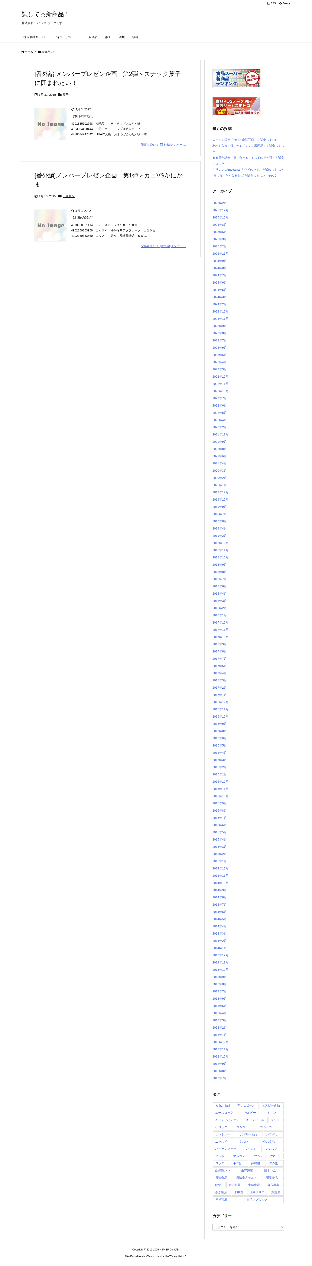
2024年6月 (219, 282)
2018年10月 (220, 557)
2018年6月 (219, 586)
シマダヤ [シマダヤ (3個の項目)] (272, 1134)
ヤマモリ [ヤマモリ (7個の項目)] (275, 1156)
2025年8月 (219, 224)
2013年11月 (220, 962)
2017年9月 (219, 644)
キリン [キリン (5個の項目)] (271, 1112)
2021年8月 (219, 449)
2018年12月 (220, 543)
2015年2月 (219, 854)
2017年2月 (219, 687)
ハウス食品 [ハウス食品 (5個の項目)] (267, 1141)
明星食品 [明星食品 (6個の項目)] (272, 1177)
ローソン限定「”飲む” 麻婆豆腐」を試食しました (245, 139)
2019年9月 (219, 506)
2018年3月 (219, 600)
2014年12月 (220, 868)
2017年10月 (220, 637)
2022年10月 (220, 391)
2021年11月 (220, 434)
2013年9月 (219, 977)
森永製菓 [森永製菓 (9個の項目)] (221, 1192)
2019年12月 (220, 492)
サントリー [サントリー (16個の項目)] (222, 1134)
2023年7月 (219, 340)
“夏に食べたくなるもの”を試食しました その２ (244, 175)
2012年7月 (219, 1078)
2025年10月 (220, 217)
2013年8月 (219, 984)
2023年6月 (219, 347)
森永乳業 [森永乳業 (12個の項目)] (273, 1185)
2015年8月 (219, 810)
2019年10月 (220, 499)
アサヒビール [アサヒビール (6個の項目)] (246, 1105)
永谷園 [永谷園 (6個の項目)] (238, 1192)
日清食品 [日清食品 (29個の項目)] (221, 1177)
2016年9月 (219, 723)
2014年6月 (219, 911)
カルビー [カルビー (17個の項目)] (250, 1112)
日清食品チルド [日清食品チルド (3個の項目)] (246, 1177)
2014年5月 (219, 919)
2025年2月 (219, 246)
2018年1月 (219, 615)
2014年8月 (219, 897)
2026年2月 (219, 203)
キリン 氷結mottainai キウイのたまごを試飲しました (247, 169)
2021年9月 (219, 441)
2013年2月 (219, 1027)
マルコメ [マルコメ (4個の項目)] (239, 1156)
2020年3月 (219, 470)
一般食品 (69, 196)
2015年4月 (219, 839)
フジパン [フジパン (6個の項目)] (271, 1148)
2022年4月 (219, 420)
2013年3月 (219, 1020)
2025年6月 (219, 232)
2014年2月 (219, 940)
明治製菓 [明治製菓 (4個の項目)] (235, 1185)
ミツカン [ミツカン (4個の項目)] (257, 1156)
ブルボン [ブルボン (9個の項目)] (221, 1156)
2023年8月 (219, 333)
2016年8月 (219, 731)
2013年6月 (219, 998)
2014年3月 (219, 933)
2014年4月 (219, 926)
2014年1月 (219, 948)
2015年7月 (219, 817)
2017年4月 (219, 673)
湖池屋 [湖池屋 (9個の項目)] (275, 1192)
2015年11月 (220, 789)
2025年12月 (220, 210)
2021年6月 (219, 456)
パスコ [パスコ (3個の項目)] (250, 1148)
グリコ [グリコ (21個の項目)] (275, 1120)
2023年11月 (220, 318)
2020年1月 (219, 485)
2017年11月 (220, 629)
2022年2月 (219, 427)
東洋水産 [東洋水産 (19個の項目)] (254, 1185)
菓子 (66, 94)
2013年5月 (219, 1006)
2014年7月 (219, 904)
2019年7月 (219, 514)
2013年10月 (220, 969)
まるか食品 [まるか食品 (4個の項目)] (222, 1105)
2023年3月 (219, 369)
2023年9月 (219, 326)
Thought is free (177, 1256)
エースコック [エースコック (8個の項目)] (224, 1112)
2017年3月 (219, 680)
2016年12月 (220, 702)
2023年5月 (219, 355)
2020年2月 (219, 478)
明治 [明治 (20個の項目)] (218, 1185)
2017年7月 (219, 658)
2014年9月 (219, 890)
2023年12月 (220, 311)
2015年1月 (219, 861)
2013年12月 (220, 955)
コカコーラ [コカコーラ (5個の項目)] (243, 1127)
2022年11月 (220, 383)
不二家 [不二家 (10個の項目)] (237, 1163)
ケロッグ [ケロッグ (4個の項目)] (221, 1127)
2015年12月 (220, 781)
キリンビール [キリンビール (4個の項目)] (255, 1120)
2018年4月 (219, 593)
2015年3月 (219, 846)
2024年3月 (219, 297)
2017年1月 (219, 695)
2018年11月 (220, 550)
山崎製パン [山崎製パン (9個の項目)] (222, 1170)
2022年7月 (219, 398)
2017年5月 (219, 666)
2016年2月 (219, 767)
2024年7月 (219, 275)
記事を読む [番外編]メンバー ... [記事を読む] (163, 144)
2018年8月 (219, 572)
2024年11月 (220, 253)
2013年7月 (219, 991)
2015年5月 (219, 832)
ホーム (29, 51)
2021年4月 (219, 463)
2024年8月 (219, 268)
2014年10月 (220, 883)
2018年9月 (219, 564)
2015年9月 (219, 803)
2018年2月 (219, 608)
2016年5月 (219, 745)
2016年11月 (220, 709)
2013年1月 (219, 1034)
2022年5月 (219, 412)
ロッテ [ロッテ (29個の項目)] (219, 1163)
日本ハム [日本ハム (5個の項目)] (270, 1170)
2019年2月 (219, 535)
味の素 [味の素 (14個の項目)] (273, 1163)
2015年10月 (220, 796)
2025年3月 (219, 239)
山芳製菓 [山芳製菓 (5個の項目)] (247, 1170)
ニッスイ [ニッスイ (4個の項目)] (221, 1141)
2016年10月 (220, 716)
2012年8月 (219, 1071)
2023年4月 (219, 362)
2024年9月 (219, 261)
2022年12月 (220, 376)
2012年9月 (219, 1063)
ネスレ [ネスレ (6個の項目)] (243, 1141)
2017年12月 (220, 622)
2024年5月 (219, 289)
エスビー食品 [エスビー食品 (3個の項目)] (271, 1105)
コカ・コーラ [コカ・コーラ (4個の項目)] (269, 1127)
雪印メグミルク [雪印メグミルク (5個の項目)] (257, 1199)
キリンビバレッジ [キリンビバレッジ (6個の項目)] (227, 1120)
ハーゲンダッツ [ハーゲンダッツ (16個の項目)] (225, 1148)
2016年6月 (219, 738)
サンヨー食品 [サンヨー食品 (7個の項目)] (248, 1134)
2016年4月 (219, 752)
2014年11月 (220, 875)
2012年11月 (220, 1049)
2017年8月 (219, 651)
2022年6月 (219, 405)
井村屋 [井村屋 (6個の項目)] (255, 1163)
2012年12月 (220, 1042)
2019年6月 (219, 521)
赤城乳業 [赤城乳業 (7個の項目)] (221, 1199)
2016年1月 (219, 774)
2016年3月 (219, 760)
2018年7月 (219, 579)
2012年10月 (220, 1056)
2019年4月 (219, 528)
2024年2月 (219, 304)
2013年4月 (219, 1013)
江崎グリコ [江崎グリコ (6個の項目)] (257, 1192)
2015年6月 (219, 825)
